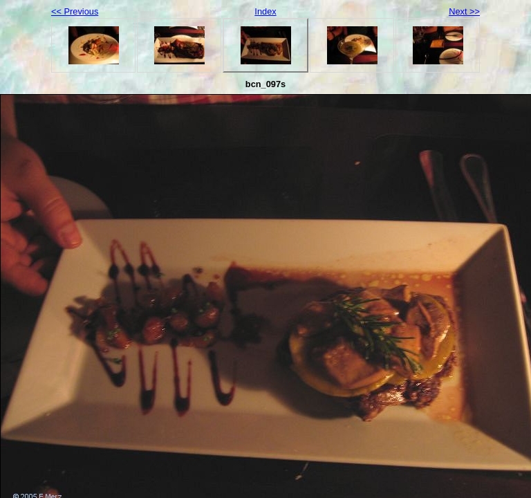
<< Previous (74, 11)
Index (265, 11)
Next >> (464, 11)
